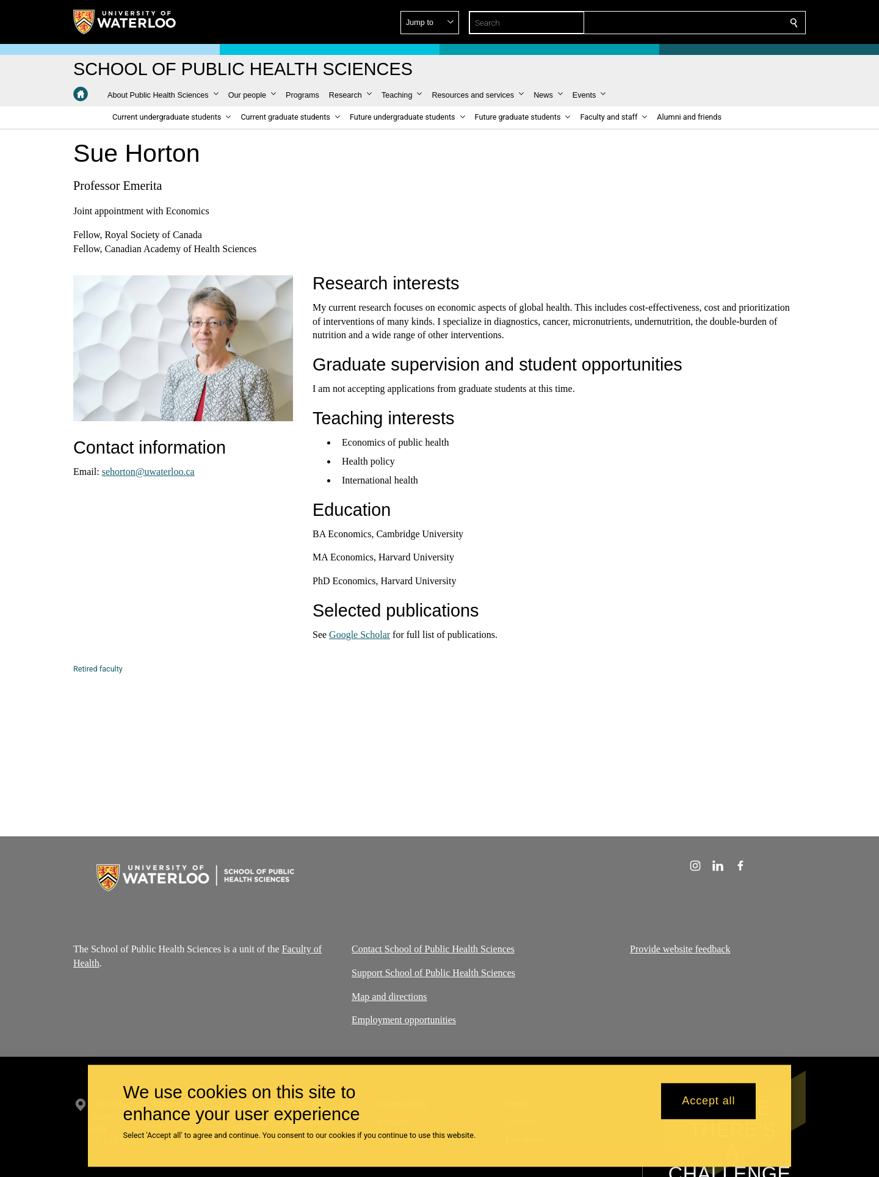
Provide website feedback (680, 949)
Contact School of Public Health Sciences (433, 949)
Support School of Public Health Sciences (433, 973)
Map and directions (389, 996)
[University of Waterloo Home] (125, 22)
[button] (705, 23)
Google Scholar (359, 634)
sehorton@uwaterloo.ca (148, 471)
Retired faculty (98, 668)
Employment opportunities (404, 1020)
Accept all (708, 1101)
